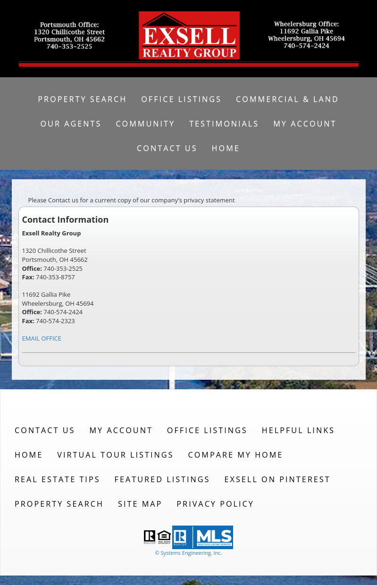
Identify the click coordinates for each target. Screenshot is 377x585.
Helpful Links (298, 430)
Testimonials (224, 123)
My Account (304, 123)
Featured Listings (162, 479)
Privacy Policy (215, 504)
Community (145, 123)
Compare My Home (235, 455)
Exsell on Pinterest (278, 479)
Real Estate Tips (58, 479)
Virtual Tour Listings (115, 455)
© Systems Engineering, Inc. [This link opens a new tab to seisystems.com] (188, 552)
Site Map (140, 504)
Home (226, 148)
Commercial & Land (287, 99)
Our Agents (70, 123)
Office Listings (181, 99)
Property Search (82, 99)
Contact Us (167, 148)
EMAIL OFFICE (42, 338)
